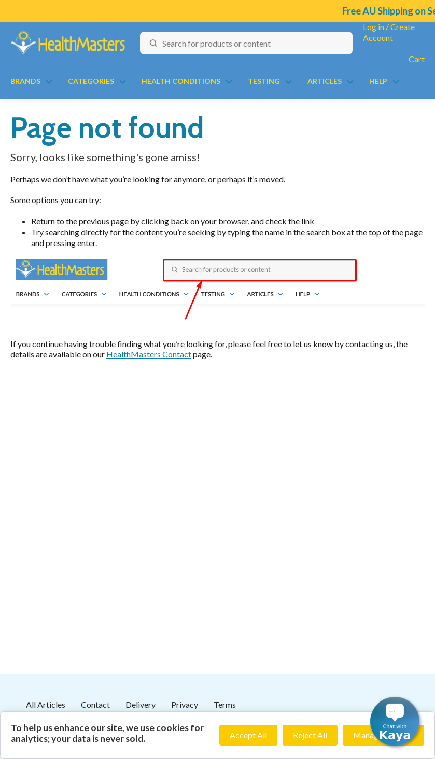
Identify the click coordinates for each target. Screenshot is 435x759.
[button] (394, 721)
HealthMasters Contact (148, 354)
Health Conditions (181, 81)
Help (378, 81)
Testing (264, 81)
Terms (225, 704)
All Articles (45, 704)
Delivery (140, 704)
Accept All (248, 735)
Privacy (184, 704)
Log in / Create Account (389, 32)
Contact (95, 704)
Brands (25, 81)
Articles (324, 81)
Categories (91, 81)
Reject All (310, 735)
